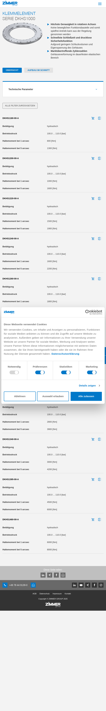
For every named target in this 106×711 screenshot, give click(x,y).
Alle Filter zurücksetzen (20, 106)
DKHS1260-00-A (10, 278)
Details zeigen (87, 385)
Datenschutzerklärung (65, 353)
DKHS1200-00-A (10, 158)
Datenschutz (45, 594)
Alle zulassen (86, 396)
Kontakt (68, 594)
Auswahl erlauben (53, 396)
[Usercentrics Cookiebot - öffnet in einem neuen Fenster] (87, 312)
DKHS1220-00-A (10, 198)
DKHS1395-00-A (10, 479)
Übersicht (12, 70)
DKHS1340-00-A (10, 439)
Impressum (57, 594)
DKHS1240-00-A (10, 238)
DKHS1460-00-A (10, 519)
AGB (34, 594)
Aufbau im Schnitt (39, 70)
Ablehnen (19, 396)
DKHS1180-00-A (10, 118)
